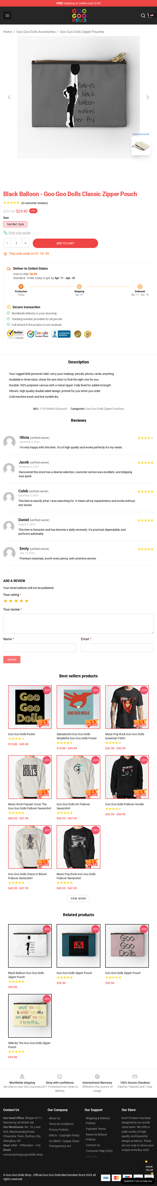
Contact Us (93, 1145)
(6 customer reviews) (34, 203)
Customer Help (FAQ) (99, 1150)
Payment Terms (96, 1128)
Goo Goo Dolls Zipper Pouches (82, 32)
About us (54, 1118)
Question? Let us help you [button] (138, 1181)
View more (78, 898)
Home (7, 32)
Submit (11, 659)
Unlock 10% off (149, 1168)
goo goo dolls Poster (21, 734)
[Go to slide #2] (89, 167)
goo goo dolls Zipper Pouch (74, 973)
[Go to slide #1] (68, 167)
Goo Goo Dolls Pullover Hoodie (124, 804)
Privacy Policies (58, 1129)
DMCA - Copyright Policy (64, 1135)
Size (6, 217)
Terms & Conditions (61, 1124)
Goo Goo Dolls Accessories (36, 32)
